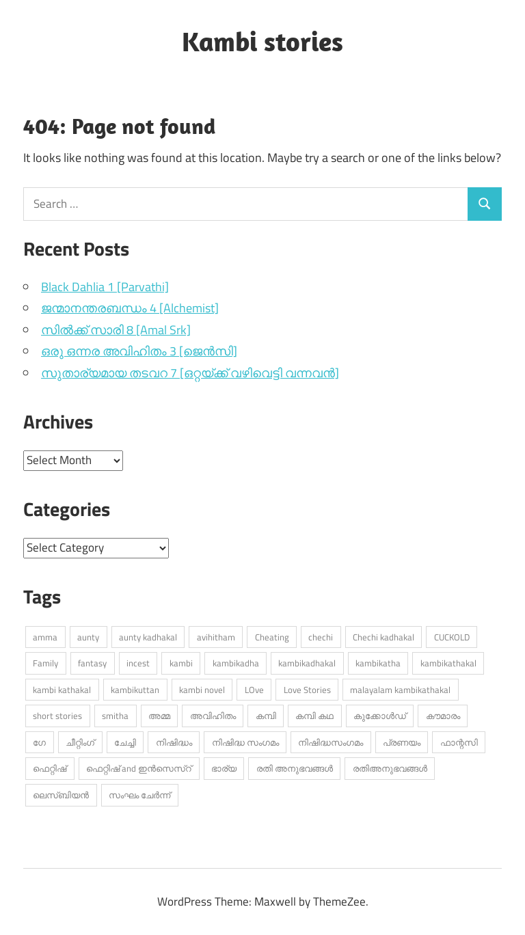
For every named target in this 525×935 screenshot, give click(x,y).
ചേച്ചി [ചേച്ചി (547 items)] (125, 742)
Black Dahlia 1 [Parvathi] (105, 286)
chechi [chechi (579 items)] (320, 637)
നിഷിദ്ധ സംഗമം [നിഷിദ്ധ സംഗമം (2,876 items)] (245, 742)
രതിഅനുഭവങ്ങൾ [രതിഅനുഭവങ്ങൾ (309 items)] (390, 768)
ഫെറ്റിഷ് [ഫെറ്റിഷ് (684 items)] (49, 768)
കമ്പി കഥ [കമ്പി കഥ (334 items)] (314, 715)
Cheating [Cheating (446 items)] (272, 637)
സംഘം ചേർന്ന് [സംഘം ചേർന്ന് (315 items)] (139, 795)
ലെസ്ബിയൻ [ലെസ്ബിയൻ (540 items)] (61, 795)
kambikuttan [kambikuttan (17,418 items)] (135, 689)
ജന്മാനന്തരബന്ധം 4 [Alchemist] (130, 308)
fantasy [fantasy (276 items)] (92, 663)
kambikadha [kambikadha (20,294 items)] (236, 663)
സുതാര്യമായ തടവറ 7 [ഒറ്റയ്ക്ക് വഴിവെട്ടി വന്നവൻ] (190, 373)
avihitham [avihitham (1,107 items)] (216, 637)
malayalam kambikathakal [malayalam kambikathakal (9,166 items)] (400, 689)
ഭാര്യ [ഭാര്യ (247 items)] (224, 768)
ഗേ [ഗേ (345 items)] (39, 742)
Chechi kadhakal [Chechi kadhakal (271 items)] (383, 637)
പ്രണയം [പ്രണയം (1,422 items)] (401, 742)
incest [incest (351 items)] (138, 663)
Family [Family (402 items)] (45, 663)
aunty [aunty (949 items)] (88, 637)
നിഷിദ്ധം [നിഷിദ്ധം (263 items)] (174, 742)
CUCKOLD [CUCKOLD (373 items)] (452, 637)
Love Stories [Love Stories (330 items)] (307, 689)
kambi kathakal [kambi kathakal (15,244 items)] (62, 689)
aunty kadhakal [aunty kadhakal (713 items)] (148, 637)
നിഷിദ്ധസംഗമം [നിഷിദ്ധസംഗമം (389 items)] (330, 742)
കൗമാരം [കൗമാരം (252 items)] (443, 715)
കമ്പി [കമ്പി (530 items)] (266, 715)
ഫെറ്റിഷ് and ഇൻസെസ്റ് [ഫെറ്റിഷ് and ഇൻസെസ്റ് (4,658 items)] (138, 768)
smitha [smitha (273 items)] (115, 715)
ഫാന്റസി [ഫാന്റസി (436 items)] (459, 742)
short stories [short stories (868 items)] (57, 715)
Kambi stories (262, 41)
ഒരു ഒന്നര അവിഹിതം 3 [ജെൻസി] (139, 351)
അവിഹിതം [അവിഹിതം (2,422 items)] (213, 715)
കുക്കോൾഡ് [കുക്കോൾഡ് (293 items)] (379, 715)
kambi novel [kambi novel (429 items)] (202, 689)
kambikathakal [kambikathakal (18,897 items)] (448, 663)
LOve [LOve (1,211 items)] (254, 689)
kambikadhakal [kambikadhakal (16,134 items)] (307, 663)
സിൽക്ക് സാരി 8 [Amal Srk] (116, 330)
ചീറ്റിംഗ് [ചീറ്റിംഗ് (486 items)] (80, 742)
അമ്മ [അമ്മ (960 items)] (159, 715)
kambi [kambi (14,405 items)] (181, 663)
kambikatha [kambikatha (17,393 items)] (378, 663)
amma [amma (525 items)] (45, 637)
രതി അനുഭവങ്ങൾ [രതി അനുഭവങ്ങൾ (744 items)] (294, 768)
